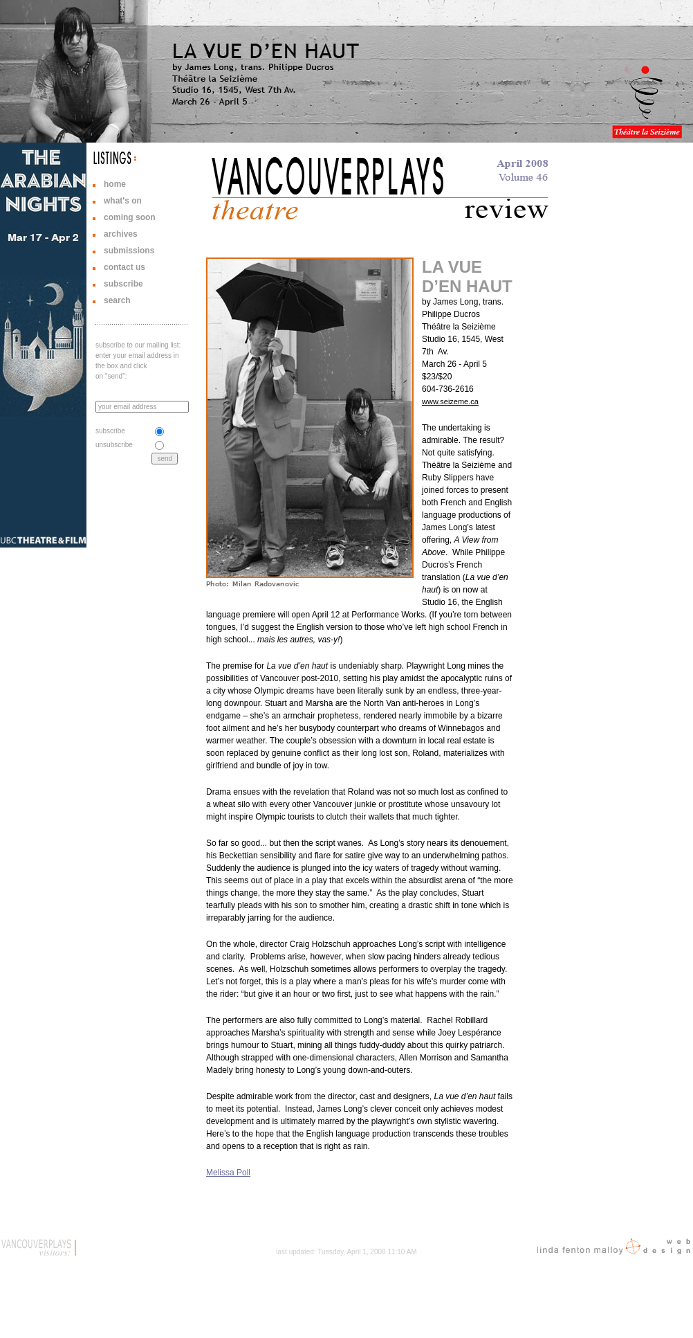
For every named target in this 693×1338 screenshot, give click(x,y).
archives (121, 234)
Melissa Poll (228, 1172)
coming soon (130, 217)
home (115, 184)
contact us (124, 267)
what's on (123, 201)
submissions (129, 250)
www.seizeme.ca (450, 401)
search (117, 300)
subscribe (123, 284)
